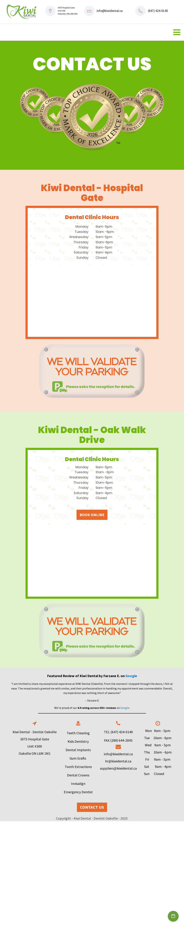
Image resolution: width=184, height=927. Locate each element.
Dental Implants (78, 750)
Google (131, 676)
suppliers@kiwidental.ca (118, 768)
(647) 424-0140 (158, 11)
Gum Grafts (78, 758)
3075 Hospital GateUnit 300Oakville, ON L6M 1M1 (68, 10)
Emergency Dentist (78, 792)
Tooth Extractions (78, 766)
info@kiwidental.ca (110, 11)
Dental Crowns (78, 775)
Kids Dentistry (78, 741)
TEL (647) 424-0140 (118, 732)
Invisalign (78, 783)
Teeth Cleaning (78, 733)
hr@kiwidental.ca (118, 761)
